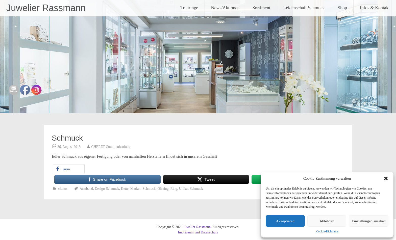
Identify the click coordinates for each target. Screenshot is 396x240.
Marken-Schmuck (143, 189)
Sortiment (261, 7)
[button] (385, 178)
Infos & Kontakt (375, 7)
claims (63, 189)
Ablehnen (326, 221)
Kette (125, 189)
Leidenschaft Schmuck (304, 7)
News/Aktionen (225, 7)
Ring (173, 189)
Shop (342, 7)
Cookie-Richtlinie (327, 231)
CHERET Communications (110, 147)
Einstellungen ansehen (369, 221)
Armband (86, 189)
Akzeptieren (285, 221)
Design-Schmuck (107, 189)
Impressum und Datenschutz (198, 232)
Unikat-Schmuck (191, 189)
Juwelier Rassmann (46, 8)
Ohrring (162, 189)
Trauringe (189, 7)
